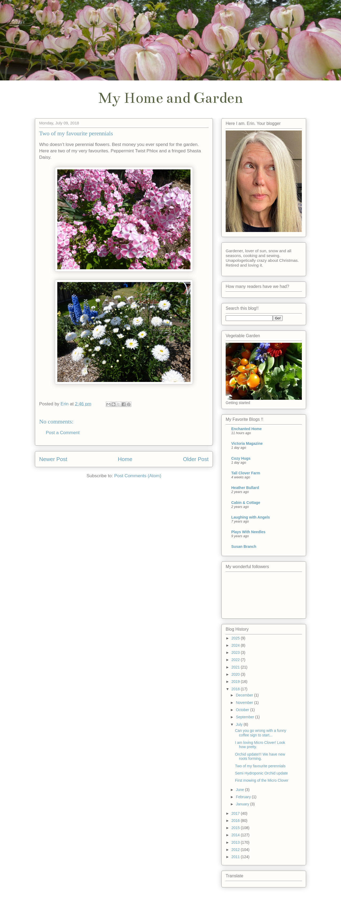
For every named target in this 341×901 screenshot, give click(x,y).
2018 (236, 689)
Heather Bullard (245, 488)
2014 (236, 835)
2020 (236, 674)
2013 (236, 842)
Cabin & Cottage (245, 502)
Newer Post (53, 459)
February (244, 797)
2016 (236, 820)
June (240, 790)
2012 (236, 849)
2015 (236, 828)
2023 (236, 652)
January (243, 804)
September (245, 717)
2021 (236, 667)
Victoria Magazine (247, 443)
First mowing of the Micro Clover (262, 780)
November (245, 702)
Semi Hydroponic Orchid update (261, 773)
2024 (236, 645)
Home (125, 459)
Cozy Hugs (240, 458)
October (243, 710)
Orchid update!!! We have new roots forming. (260, 756)
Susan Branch (243, 546)
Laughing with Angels (250, 517)
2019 (236, 681)
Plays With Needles (248, 532)
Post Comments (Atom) (137, 475)
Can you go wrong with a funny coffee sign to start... (260, 732)
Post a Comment (63, 432)
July (239, 724)
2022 (236, 660)
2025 (236, 638)
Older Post (196, 459)
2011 (236, 857)
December (245, 695)
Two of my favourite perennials (260, 766)
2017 (236, 813)
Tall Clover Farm (245, 473)
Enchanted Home (246, 429)
